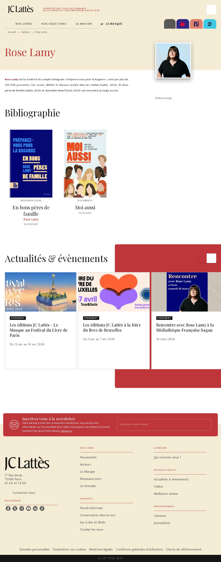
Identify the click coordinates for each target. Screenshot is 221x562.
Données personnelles (35, 549)
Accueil (12, 32)
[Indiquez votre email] (159, 425)
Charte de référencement (183, 549)
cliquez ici (66, 431)
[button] (40, 311)
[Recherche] (211, 9)
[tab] (9, 24)
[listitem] (8, 508)
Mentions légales (101, 549)
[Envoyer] (206, 425)
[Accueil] (21, 9)
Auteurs (26, 32)
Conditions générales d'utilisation (139, 549)
